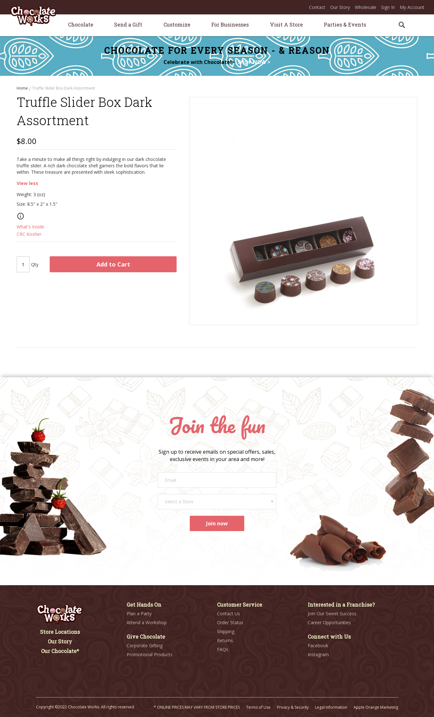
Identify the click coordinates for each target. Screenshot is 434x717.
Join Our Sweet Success (332, 613)
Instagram (318, 654)
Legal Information (331, 707)
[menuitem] (81, 24)
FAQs (222, 649)
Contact (317, 7)
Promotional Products (149, 654)
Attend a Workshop (147, 622)
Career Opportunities (329, 622)
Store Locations (60, 631)
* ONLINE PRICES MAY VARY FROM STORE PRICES (197, 707)
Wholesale (365, 7)
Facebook (318, 645)
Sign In (388, 7)
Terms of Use (258, 707)
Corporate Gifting (145, 645)
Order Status (230, 622)
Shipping (225, 631)
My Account (412, 7)
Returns (225, 640)
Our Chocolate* (60, 651)
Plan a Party (139, 613)
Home (23, 88)
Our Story (340, 7)
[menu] (217, 25)
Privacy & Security (293, 707)
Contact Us (228, 613)
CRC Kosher (29, 235)
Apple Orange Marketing (376, 707)
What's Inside (30, 227)
